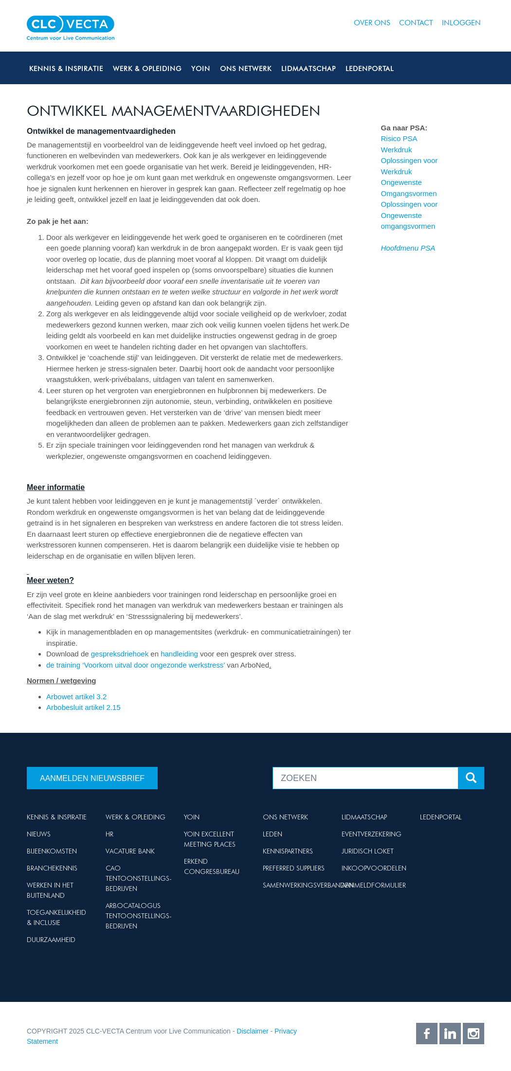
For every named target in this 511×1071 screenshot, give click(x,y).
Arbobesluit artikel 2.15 (83, 707)
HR (109, 834)
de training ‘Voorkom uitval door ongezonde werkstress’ (135, 665)
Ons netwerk (246, 69)
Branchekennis (52, 868)
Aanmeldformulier (374, 885)
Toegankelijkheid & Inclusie (56, 917)
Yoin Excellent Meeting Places (210, 839)
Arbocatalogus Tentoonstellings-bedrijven (139, 916)
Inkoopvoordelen (374, 868)
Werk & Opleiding (147, 69)
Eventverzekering (372, 834)
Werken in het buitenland (50, 890)
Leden (272, 834)
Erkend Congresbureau (211, 866)
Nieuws (39, 834)
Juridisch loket (368, 851)
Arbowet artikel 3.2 (76, 696)
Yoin (200, 69)
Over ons (372, 22)
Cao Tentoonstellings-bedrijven (139, 878)
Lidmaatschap (308, 69)
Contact (416, 22)
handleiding (180, 654)
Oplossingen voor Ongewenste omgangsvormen (409, 215)
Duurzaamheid (51, 940)
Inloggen (461, 22)
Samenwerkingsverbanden (308, 885)
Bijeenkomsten (52, 851)
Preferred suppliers (294, 868)
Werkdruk (396, 149)
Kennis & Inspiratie (66, 69)
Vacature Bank (130, 851)
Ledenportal (370, 69)
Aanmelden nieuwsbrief (92, 778)
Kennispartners (288, 851)
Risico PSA (399, 138)
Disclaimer (252, 1031)
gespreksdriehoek (119, 654)
